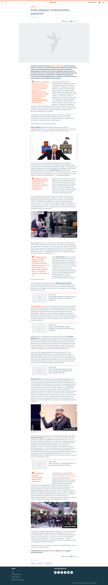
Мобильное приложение (18, 579)
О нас (13, 572)
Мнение (33, 7)
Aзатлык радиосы (92, 2)
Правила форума (16, 577)
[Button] (65, 21)
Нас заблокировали (16, 574)
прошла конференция (58, 66)
